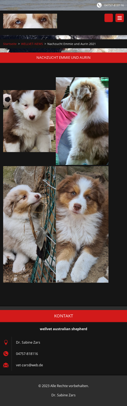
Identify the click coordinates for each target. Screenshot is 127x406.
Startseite (10, 44)
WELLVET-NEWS (32, 44)
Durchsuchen (108, 18)
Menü (119, 18)
